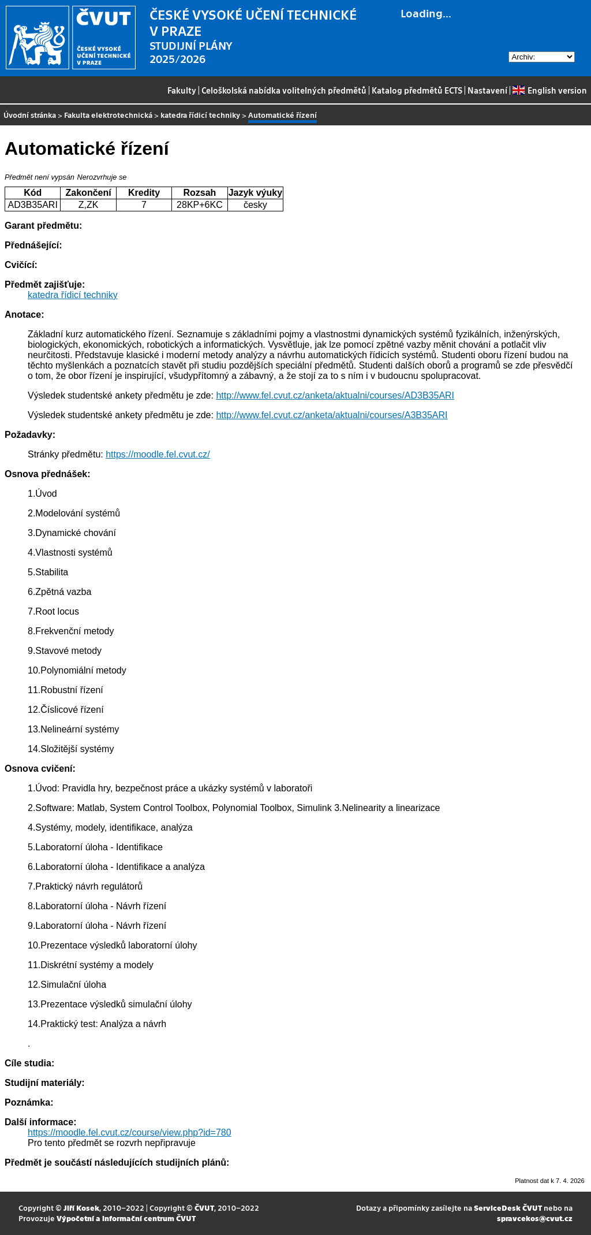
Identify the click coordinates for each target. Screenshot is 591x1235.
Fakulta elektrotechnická (108, 114)
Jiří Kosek (81, 1207)
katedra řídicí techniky (200, 114)
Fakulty (181, 90)
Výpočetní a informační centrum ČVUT (126, 1218)
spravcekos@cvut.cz (535, 1218)
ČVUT (204, 1207)
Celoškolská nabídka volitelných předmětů (283, 90)
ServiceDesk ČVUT (508, 1207)
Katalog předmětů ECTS (417, 90)
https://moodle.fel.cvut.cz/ (158, 454)
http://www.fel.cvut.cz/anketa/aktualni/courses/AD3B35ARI (335, 395)
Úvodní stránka (29, 114)
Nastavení (487, 90)
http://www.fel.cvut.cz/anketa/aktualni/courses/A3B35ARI (331, 415)
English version (549, 90)
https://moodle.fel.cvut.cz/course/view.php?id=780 (129, 1132)
